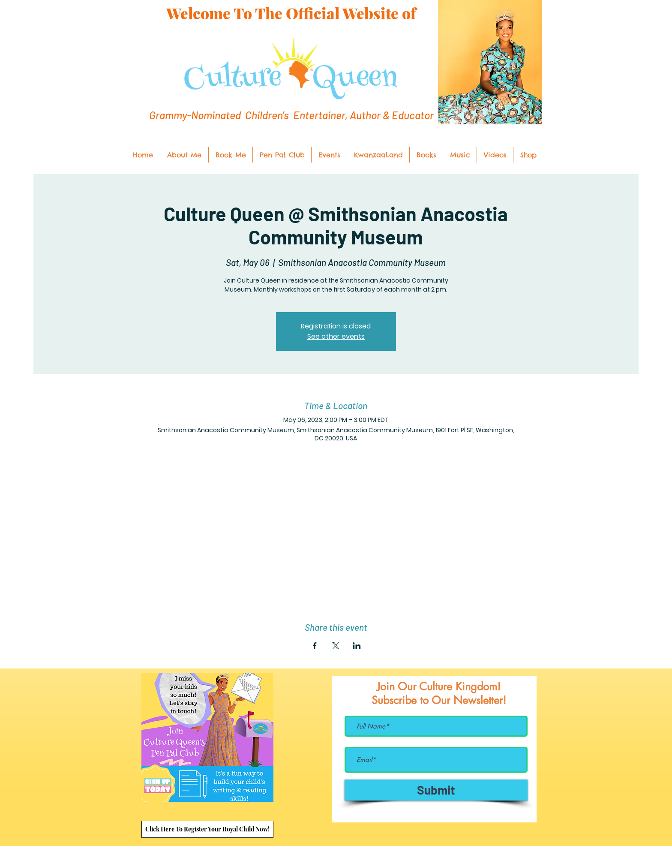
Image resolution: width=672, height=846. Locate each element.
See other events (336, 336)
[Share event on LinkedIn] (357, 645)
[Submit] (436, 790)
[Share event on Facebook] (315, 645)
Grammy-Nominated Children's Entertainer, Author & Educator (291, 114)
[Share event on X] (336, 645)
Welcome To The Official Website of (291, 13)
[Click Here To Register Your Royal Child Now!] (207, 829)
